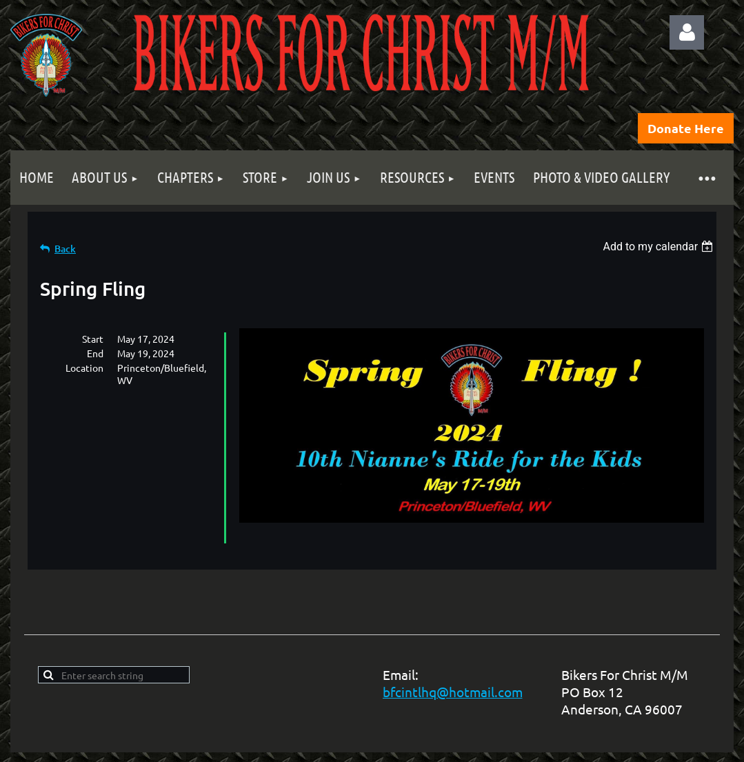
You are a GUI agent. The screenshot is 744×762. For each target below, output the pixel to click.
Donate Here (685, 128)
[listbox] (659, 246)
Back (65, 248)
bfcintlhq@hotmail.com (453, 691)
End (95, 353)
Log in (687, 32)
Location (84, 367)
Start (92, 338)
